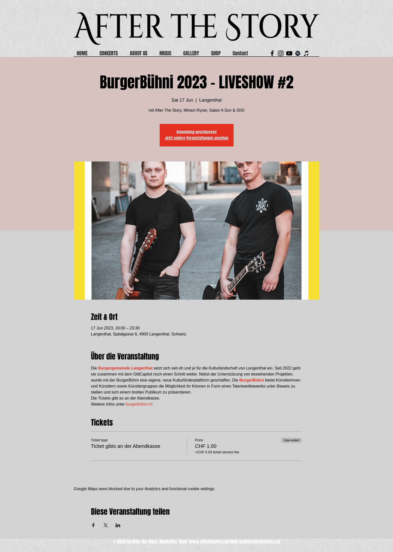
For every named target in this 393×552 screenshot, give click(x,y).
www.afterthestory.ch (209, 541)
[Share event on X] (105, 525)
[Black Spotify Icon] (298, 53)
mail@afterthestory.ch (259, 541)
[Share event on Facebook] (93, 525)
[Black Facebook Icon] (272, 53)
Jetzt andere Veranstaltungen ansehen (196, 138)
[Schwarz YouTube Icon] (289, 53)
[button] (243, 53)
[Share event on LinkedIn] (118, 525)
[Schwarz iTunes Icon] (306, 53)
